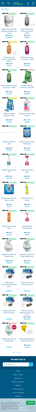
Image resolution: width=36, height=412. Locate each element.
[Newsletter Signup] (31, 364)
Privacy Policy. (14, 409)
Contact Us (18, 396)
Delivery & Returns (18, 389)
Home (18, 371)
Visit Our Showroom (18, 382)
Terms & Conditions (18, 393)
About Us (18, 385)
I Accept (31, 403)
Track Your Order (18, 374)
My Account (18, 378)
